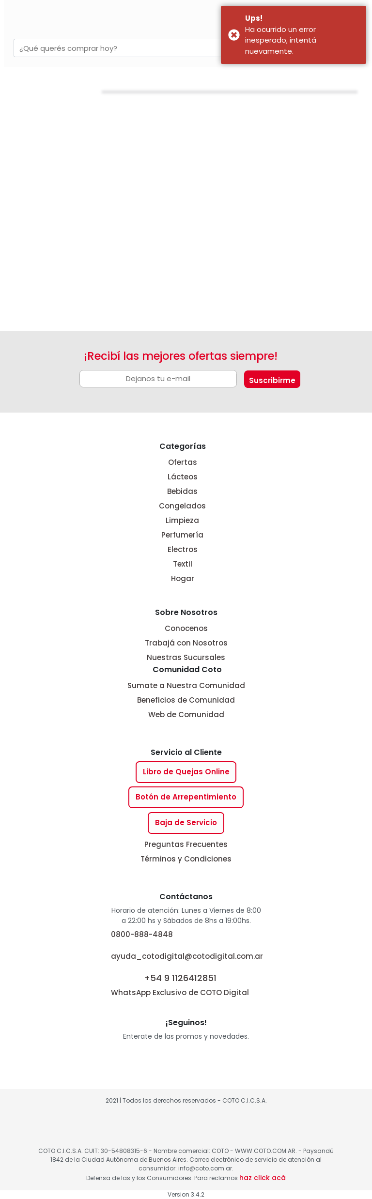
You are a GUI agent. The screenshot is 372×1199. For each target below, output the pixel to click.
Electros (183, 549)
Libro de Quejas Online (186, 772)
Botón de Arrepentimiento (186, 797)
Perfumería (182, 535)
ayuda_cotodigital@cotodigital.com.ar (187, 956)
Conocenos (186, 628)
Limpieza (182, 520)
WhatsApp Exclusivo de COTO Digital (180, 984)
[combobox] (140, 48)
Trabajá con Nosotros (186, 643)
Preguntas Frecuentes (186, 844)
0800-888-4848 (142, 934)
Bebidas (182, 491)
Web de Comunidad (186, 714)
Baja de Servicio (186, 822)
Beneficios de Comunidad (186, 700)
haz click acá (262, 1178)
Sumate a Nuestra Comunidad (186, 685)
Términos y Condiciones (186, 859)
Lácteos (183, 477)
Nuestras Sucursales (186, 657)
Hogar (182, 578)
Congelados (182, 506)
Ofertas (182, 462)
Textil (182, 564)
